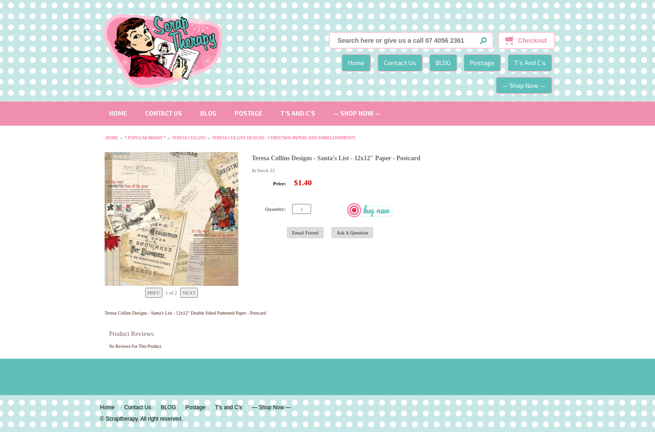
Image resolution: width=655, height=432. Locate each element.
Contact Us (400, 62)
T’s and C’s (530, 62)
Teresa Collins (188, 137)
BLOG (443, 62)
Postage (482, 62)
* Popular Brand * (144, 137)
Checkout (532, 40)
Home (356, 62)
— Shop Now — (524, 85)
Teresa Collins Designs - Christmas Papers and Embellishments (283, 137)
